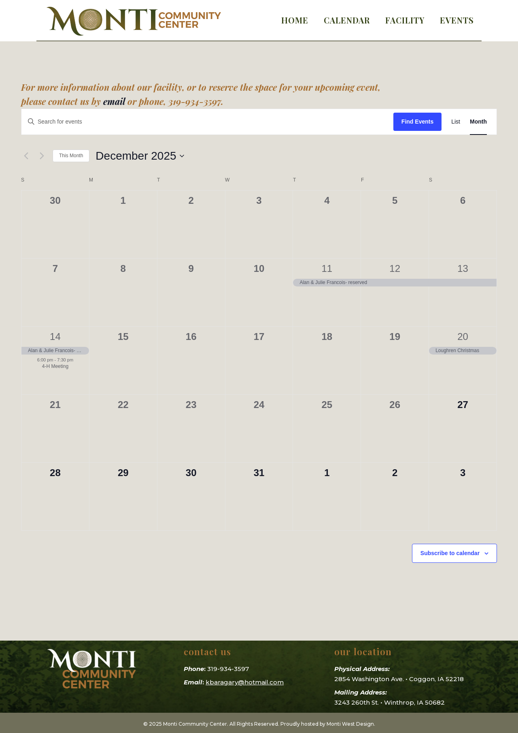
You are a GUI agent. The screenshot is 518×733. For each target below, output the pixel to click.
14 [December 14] (55, 336)
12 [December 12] (394, 268)
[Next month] (42, 156)
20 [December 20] (462, 336)
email (114, 101)
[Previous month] (26, 156)
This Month (71, 155)
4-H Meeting (55, 366)
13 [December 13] (462, 268)
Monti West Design (350, 724)
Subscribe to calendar (450, 553)
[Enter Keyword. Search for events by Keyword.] (207, 122)
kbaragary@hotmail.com (245, 682)
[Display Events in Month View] (478, 122)
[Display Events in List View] (455, 122)
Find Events (417, 121)
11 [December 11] (327, 268)
